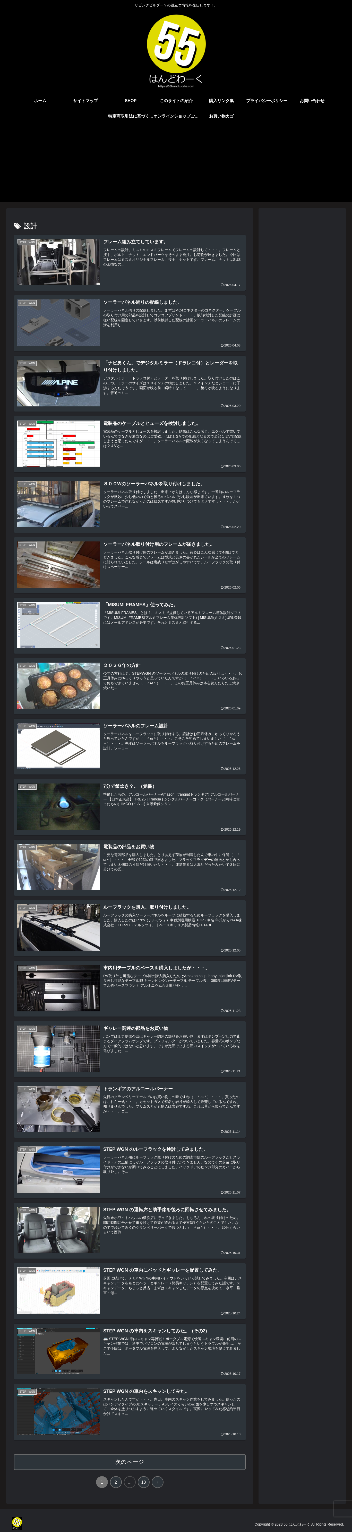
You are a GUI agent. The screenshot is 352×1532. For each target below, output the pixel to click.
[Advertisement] (176, 166)
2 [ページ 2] (116, 1482)
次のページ (129, 1462)
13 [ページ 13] (143, 1482)
